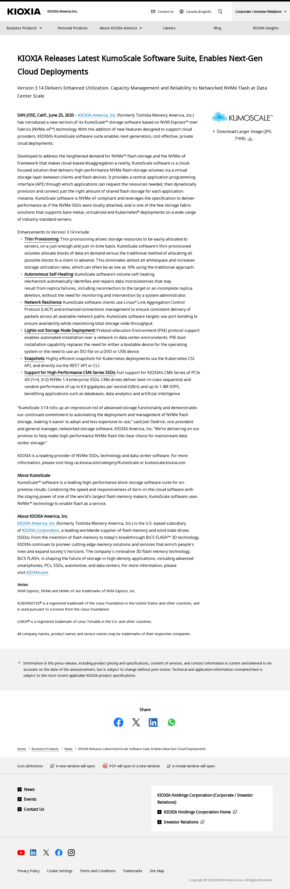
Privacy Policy (28, 870)
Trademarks (132, 870)
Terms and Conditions (98, 870)
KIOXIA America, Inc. (97, 115)
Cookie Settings (60, 870)
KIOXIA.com (37, 572)
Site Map (157, 870)
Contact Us (166, 11)
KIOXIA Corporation (40, 530)
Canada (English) (198, 11)
